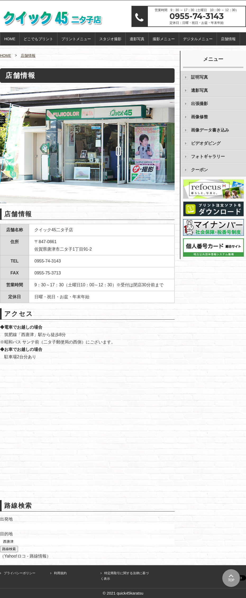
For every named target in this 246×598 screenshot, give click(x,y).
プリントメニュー (76, 39)
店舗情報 (228, 39)
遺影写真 (137, 39)
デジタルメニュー (198, 39)
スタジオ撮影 (110, 39)
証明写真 (199, 77)
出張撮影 (199, 103)
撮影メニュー (164, 39)
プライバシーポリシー (19, 573)
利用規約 (60, 573)
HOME (9, 39)
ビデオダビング (206, 143)
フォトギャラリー (208, 156)
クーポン (199, 169)
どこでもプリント (38, 39)
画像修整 (199, 117)
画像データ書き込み (210, 130)
